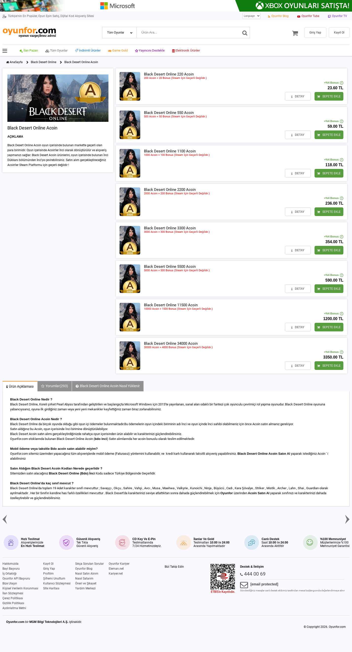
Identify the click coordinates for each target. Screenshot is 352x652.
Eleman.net (116, 568)
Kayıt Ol (48, 563)
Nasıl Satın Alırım (86, 573)
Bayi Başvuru (11, 568)
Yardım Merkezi (85, 588)
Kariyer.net (116, 573)
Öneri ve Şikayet (85, 583)
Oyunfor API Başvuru (16, 578)
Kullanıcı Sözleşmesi (56, 583)
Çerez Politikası (12, 598)
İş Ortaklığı (9, 573)
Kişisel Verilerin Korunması (20, 588)
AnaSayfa (16, 62)
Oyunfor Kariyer (119, 563)
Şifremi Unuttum (54, 578)
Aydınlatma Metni (14, 608)
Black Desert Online (43, 62)
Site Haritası (51, 588)
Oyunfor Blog (83, 568)
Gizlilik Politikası (13, 603)
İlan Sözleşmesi (12, 593)
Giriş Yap (49, 568)
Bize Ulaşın (9, 583)
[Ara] (245, 32)
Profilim (48, 573)
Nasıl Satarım (84, 578)
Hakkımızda (10, 563)
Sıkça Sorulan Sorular (89, 563)
